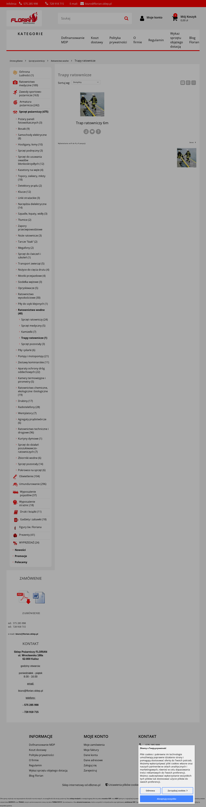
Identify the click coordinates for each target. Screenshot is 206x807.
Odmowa (150, 790)
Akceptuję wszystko (166, 798)
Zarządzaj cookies (176, 790)
